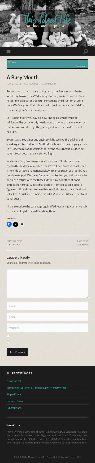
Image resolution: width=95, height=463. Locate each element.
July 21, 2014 (14, 83)
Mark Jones (31, 83)
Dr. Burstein (82, 243)
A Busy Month (23, 77)
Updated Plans (15, 400)
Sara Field (67, 457)
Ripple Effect (14, 394)
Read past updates (79, 66)
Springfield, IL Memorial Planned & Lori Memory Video (37, 387)
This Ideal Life (30, 457)
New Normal (14, 380)
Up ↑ (79, 457)
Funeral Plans (14, 407)
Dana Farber (14, 243)
